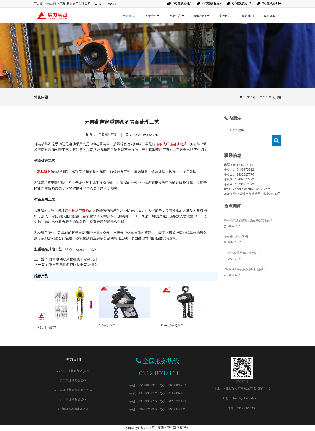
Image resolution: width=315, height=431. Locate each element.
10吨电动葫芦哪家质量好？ (242, 242)
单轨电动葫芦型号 (236, 226)
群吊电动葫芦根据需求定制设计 (73, 259)
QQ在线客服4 (271, 3)
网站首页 (129, 16)
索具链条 (44, 171)
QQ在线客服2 (211, 3)
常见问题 (225, 16)
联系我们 (248, 16)
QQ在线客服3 (241, 3)
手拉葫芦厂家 (108, 134)
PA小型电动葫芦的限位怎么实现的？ (248, 210)
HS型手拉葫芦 (47, 327)
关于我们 (152, 16)
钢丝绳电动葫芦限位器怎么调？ (73, 264)
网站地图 (270, 16)
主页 (262, 97)
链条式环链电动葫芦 (171, 144)
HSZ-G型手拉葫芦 (172, 325)
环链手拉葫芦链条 (75, 210)
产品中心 (176, 16)
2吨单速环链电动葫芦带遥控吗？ (246, 259)
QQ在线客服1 (182, 3)
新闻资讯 (201, 16)
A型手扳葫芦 (107, 325)
